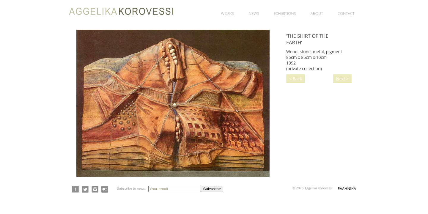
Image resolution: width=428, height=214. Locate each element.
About (317, 13)
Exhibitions (285, 13)
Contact (346, 13)
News (254, 13)
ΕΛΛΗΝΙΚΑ (347, 188)
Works (227, 13)
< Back (295, 78)
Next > (342, 78)
